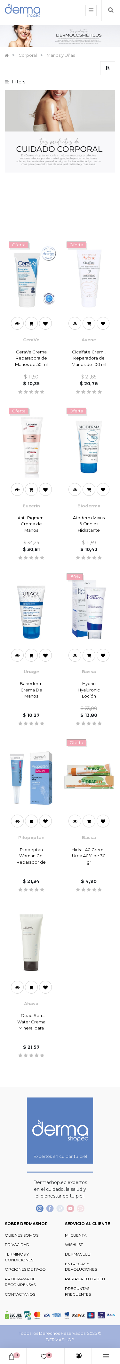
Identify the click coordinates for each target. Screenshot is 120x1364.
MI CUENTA (75, 1235)
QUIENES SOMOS (21, 1235)
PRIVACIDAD (17, 1244)
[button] (107, 68)
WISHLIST (74, 1244)
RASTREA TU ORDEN (85, 1279)
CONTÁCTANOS (20, 1294)
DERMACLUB (78, 1254)
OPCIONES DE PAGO (25, 1269)
